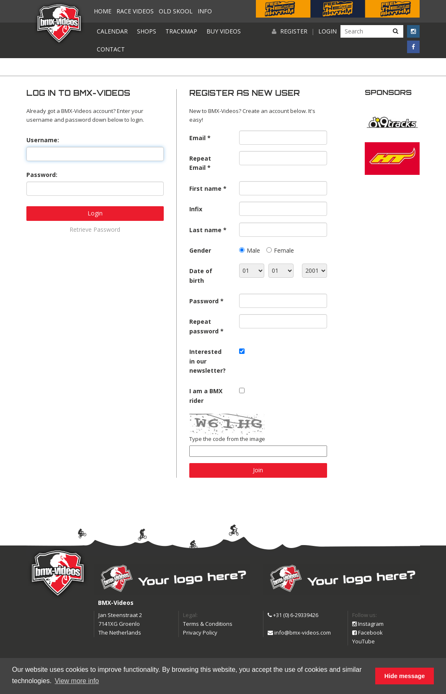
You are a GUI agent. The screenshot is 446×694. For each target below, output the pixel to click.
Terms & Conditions (207, 623)
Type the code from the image (227, 439)
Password (204, 301)
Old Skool (176, 11)
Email (197, 138)
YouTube (363, 641)
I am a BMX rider (205, 395)
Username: (42, 140)
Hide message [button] (404, 676)
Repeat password (204, 326)
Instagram (368, 623)
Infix (195, 209)
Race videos (135, 11)
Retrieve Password (95, 229)
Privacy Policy (200, 632)
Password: (41, 175)
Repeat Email (200, 163)
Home (102, 11)
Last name (205, 230)
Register (293, 31)
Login (327, 31)
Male (253, 250)
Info (205, 11)
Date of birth (200, 275)
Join (258, 470)
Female (284, 250)
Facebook (367, 632)
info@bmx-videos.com (299, 632)
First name (205, 188)
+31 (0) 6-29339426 (293, 615)
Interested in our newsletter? (207, 361)
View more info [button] (77, 680)
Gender (200, 250)
